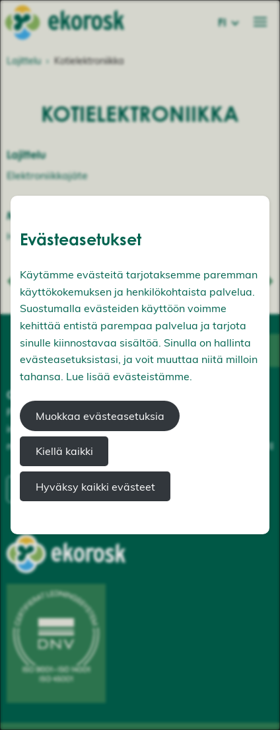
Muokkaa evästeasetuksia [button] (100, 416)
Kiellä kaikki (64, 451)
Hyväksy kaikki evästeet (95, 486)
